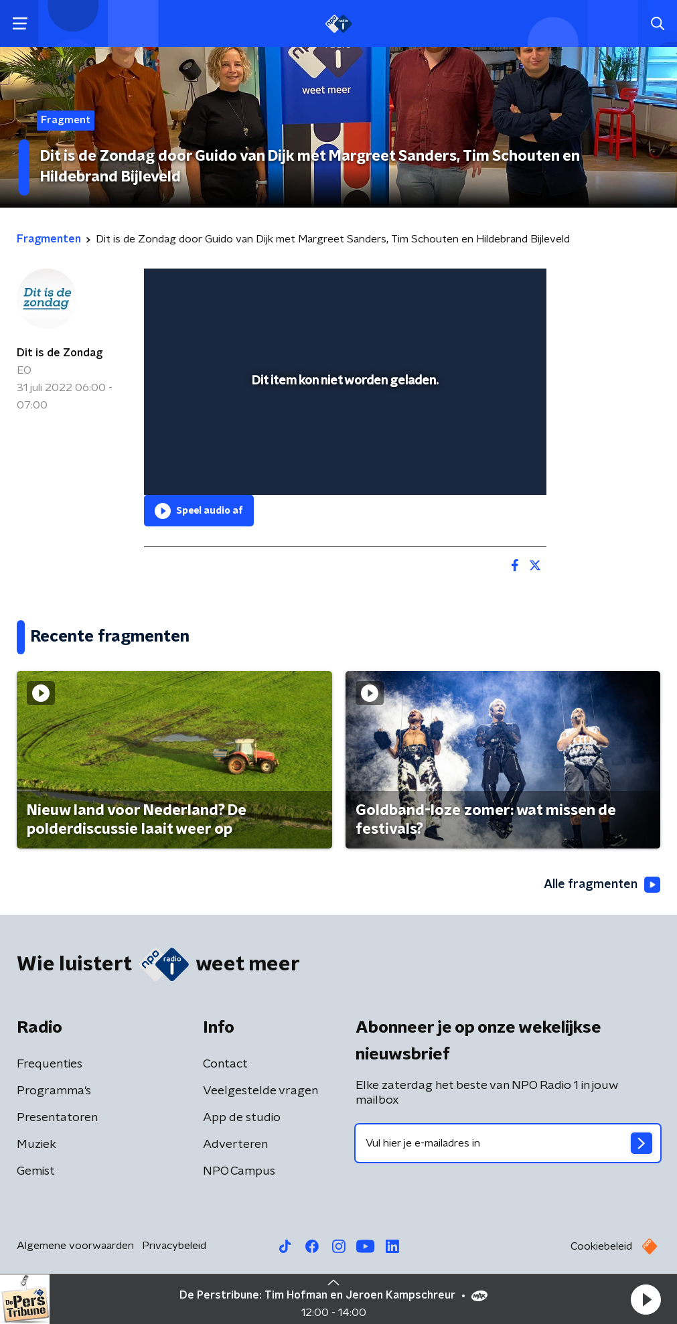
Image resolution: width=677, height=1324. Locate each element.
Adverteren (235, 1144)
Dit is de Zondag (59, 353)
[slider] (343, 430)
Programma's (54, 1091)
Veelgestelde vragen (260, 1091)
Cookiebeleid (601, 1246)
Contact (225, 1064)
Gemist (36, 1171)
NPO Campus (239, 1171)
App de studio (242, 1118)
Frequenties (49, 1064)
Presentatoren (57, 1118)
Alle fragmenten (602, 885)
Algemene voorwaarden (75, 1245)
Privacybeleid (174, 1245)
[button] (645, 1299)
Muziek (36, 1144)
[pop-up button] (489, 465)
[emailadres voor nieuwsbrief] (508, 1143)
